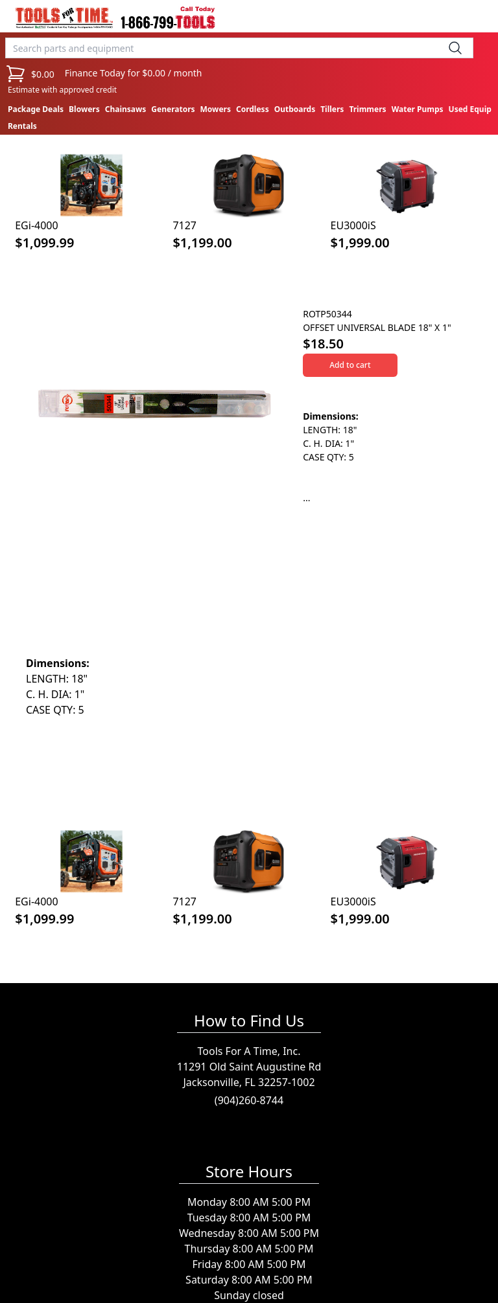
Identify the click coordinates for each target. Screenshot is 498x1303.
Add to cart (349, 364)
